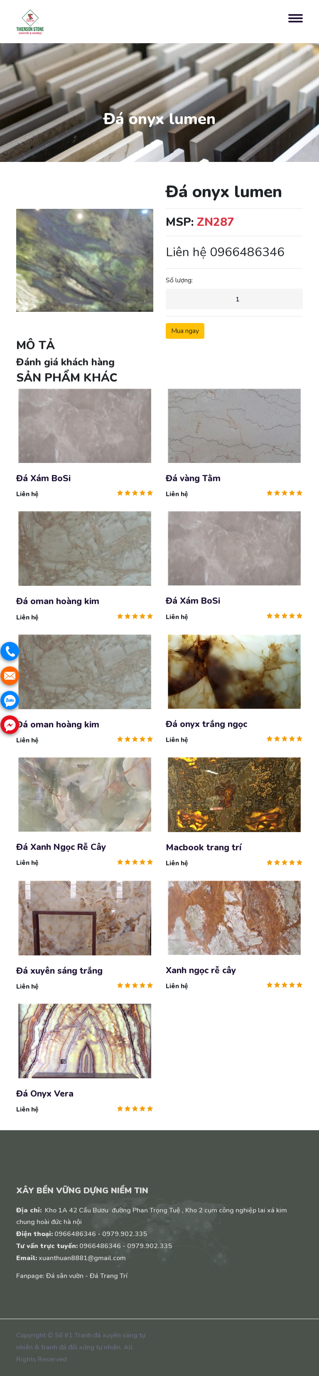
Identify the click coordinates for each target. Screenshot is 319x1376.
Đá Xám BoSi (43, 478)
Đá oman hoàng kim (57, 602)
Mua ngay (185, 330)
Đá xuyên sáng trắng (59, 971)
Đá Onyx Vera (45, 1094)
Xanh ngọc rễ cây (201, 970)
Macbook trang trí (203, 847)
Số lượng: (179, 280)
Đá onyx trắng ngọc (206, 724)
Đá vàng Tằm (193, 478)
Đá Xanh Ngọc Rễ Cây (61, 847)
